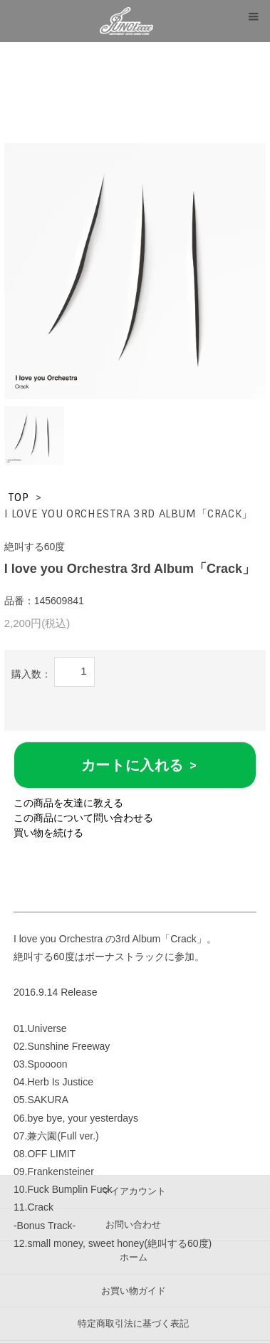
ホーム (133, 1257)
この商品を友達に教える (68, 803)
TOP (18, 497)
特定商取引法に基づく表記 (133, 1323)
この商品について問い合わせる (83, 817)
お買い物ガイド (133, 1290)
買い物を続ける (48, 832)
